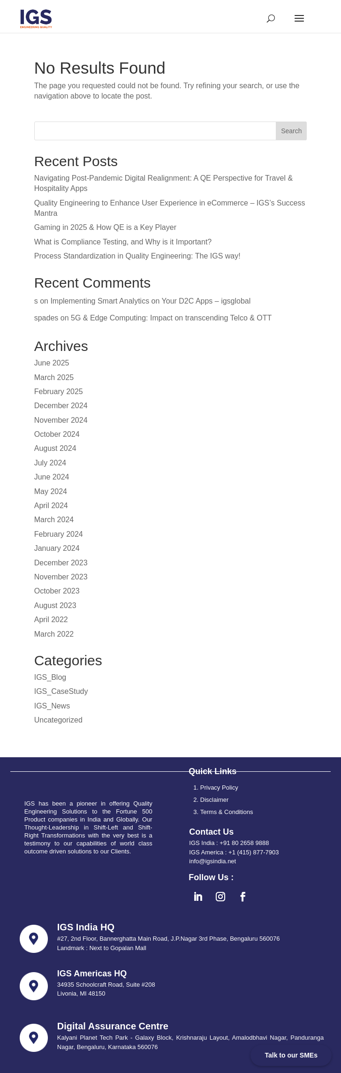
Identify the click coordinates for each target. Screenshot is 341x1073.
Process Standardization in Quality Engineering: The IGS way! (137, 256)
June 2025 (51, 363)
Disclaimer (214, 799)
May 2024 (50, 491)
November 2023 (61, 577)
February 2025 (58, 392)
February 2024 (58, 534)
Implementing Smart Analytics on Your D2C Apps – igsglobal (150, 301)
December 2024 (61, 406)
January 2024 (57, 548)
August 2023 (55, 605)
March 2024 (54, 520)
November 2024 (61, 420)
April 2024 (51, 506)
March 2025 (54, 377)
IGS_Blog (50, 677)
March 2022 (54, 634)
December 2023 (61, 563)
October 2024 (57, 434)
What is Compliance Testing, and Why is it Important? (123, 242)
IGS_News (52, 706)
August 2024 (55, 448)
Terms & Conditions (226, 811)
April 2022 (51, 620)
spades (46, 318)
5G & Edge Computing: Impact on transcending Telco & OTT (171, 318)
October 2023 (57, 591)
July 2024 (50, 463)
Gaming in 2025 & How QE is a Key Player (105, 227)
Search (291, 131)
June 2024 (51, 477)
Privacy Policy (219, 787)
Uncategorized (58, 720)
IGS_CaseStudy (61, 691)
